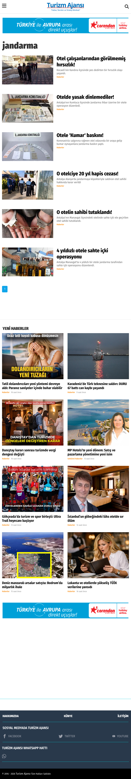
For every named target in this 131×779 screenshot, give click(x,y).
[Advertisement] (65, 661)
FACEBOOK (12, 736)
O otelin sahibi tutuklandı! (84, 212)
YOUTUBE (120, 736)
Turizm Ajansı (23, 773)
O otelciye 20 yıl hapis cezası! (87, 174)
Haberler (60, 77)
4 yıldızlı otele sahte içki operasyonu (82, 253)
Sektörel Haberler (75, 459)
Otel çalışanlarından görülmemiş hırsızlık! (91, 61)
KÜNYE (68, 716)
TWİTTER (67, 736)
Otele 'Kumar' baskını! (80, 135)
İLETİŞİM (123, 716)
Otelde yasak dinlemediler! (85, 97)
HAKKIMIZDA (11, 716)
